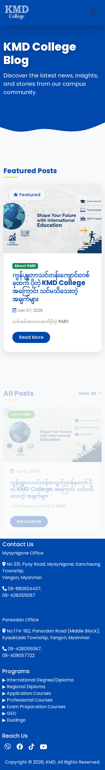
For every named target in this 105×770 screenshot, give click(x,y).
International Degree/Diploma (40, 680)
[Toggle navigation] (94, 12)
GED (11, 713)
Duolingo (16, 720)
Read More (31, 337)
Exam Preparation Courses (36, 706)
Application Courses (29, 693)
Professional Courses (30, 700)
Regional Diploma (26, 686)
